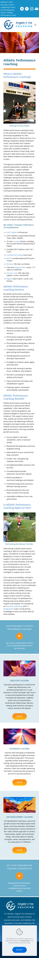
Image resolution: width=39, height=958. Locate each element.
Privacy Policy (25, 941)
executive (9, 606)
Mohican (10, 264)
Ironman (16, 241)
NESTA (9, 258)
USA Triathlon (12, 232)
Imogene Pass (19, 267)
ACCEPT (19, 949)
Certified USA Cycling (15, 255)
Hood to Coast (12, 273)
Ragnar (9, 279)
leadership (18, 606)
